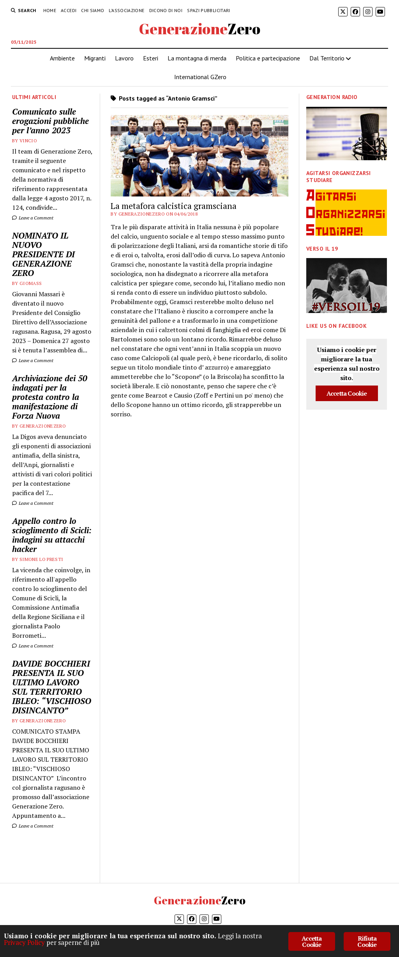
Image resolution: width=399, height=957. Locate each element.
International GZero (200, 77)
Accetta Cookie (347, 393)
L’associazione (126, 10)
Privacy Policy (24, 942)
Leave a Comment (32, 218)
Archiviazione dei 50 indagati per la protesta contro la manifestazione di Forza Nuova (49, 396)
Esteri (150, 58)
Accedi (68, 10)
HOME (49, 10)
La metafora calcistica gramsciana (174, 205)
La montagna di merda (197, 58)
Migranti (95, 58)
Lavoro (124, 58)
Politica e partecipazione (268, 58)
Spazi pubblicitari (208, 10)
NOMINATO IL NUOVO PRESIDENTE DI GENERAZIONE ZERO (43, 254)
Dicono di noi (166, 10)
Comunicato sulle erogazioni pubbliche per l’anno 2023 (50, 121)
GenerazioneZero (199, 29)
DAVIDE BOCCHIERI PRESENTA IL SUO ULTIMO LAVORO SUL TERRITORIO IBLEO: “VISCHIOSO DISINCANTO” (51, 687)
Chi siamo (92, 10)
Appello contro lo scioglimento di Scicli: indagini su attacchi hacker (52, 535)
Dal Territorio (326, 58)
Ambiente (62, 58)
